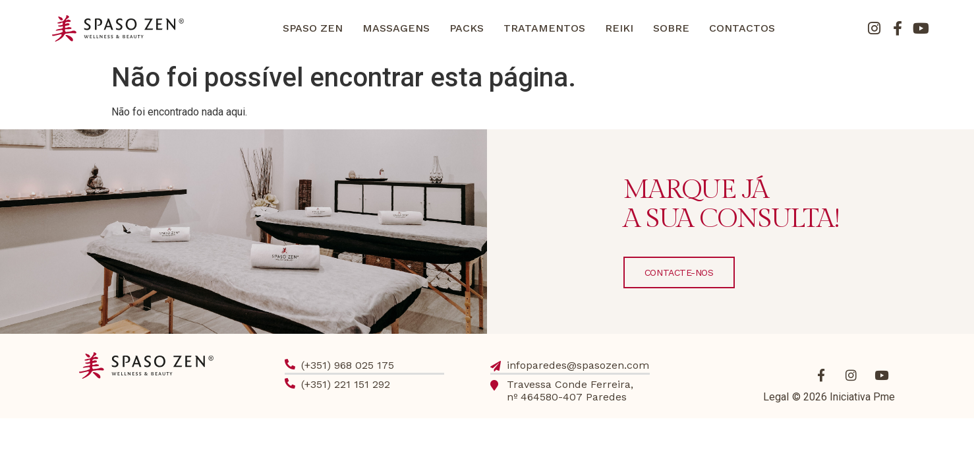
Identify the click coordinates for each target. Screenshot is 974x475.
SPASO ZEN (313, 28)
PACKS (466, 28)
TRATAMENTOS (544, 28)
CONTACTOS (742, 28)
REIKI (619, 28)
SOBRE (671, 28)
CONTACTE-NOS (679, 272)
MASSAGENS (396, 28)
